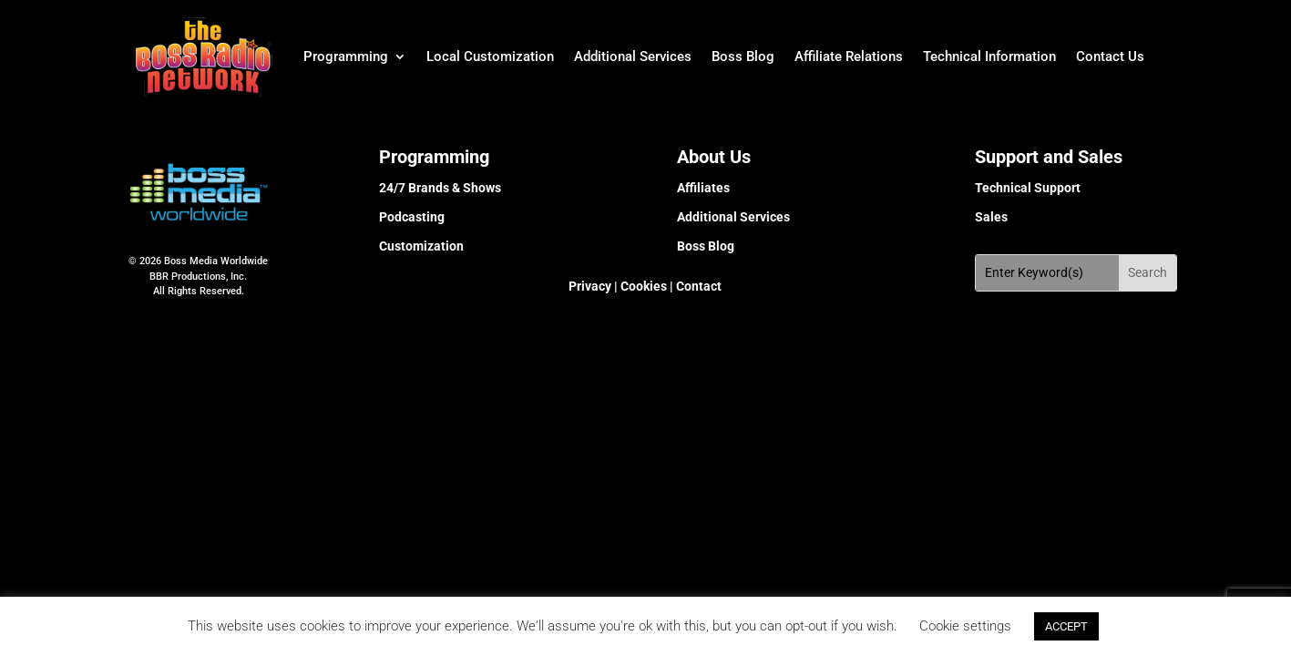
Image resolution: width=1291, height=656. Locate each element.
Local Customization (490, 56)
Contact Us (1110, 56)
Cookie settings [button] (965, 626)
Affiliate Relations (848, 56)
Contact (697, 286)
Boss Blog (743, 56)
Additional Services (633, 56)
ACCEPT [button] (1066, 626)
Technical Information (989, 56)
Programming (345, 56)
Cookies (642, 286)
